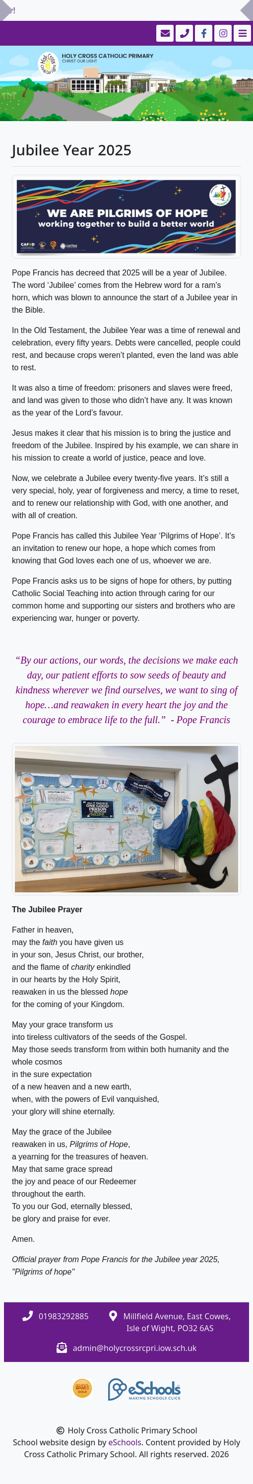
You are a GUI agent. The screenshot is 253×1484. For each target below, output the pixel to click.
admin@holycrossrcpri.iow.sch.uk (135, 1348)
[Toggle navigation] (241, 33)
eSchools (125, 1442)
